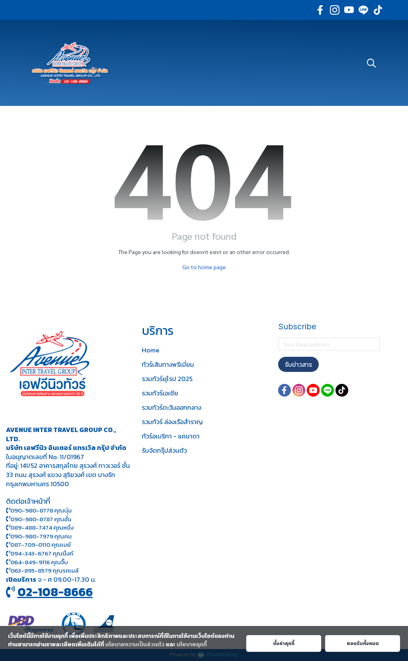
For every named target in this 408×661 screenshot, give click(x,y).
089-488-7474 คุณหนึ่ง (40, 527)
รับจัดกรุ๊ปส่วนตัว (164, 450)
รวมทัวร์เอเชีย (160, 393)
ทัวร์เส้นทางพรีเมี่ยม (168, 364)
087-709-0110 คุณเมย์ (40, 544)
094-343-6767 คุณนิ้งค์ (39, 553)
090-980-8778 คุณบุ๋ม (39, 510)
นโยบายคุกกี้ (192, 644)
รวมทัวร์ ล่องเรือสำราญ (172, 421)
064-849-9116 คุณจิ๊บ (37, 562)
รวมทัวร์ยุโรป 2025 (167, 378)
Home (150, 350)
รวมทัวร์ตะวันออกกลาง (171, 407)
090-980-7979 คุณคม (41, 536)
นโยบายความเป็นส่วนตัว (135, 644)
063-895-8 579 (30, 570)
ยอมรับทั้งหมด (363, 643)
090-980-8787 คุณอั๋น (40, 519)
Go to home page (204, 266)
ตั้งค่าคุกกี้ (283, 643)
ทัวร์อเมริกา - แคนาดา (171, 436)
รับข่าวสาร (298, 364)
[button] (371, 63)
